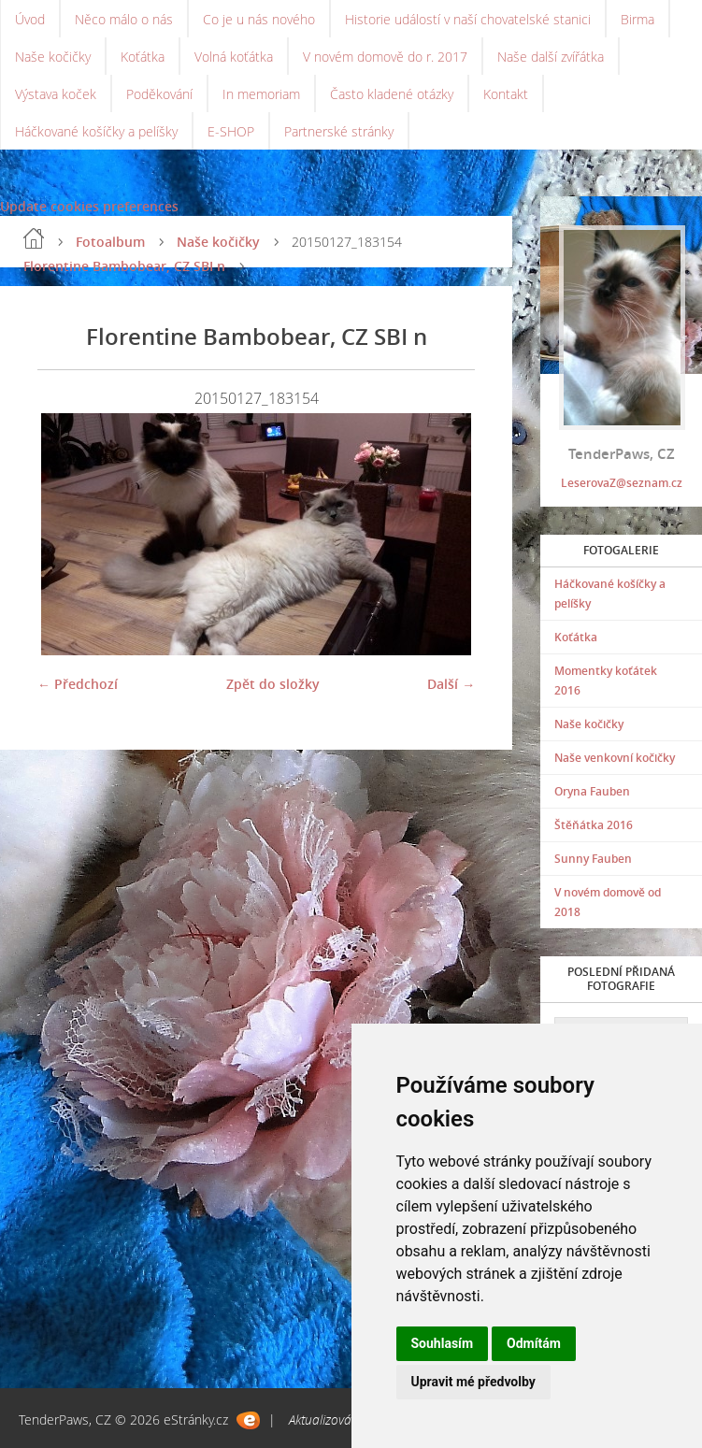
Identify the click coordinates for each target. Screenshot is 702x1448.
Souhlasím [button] (442, 1343)
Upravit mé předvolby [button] (473, 1381)
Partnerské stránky (339, 131)
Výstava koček (55, 94)
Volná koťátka (233, 56)
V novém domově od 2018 (607, 902)
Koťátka (143, 56)
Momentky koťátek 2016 (605, 680)
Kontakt (505, 94)
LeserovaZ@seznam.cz (621, 483)
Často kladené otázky (391, 94)
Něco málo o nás (124, 19)
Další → (451, 684)
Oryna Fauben (592, 791)
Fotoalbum (110, 242)
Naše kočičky (53, 56)
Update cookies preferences (89, 206)
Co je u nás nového (259, 19)
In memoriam (261, 94)
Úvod (30, 19)
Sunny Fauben (593, 859)
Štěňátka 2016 (593, 825)
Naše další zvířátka (550, 56)
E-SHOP (231, 131)
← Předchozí (77, 684)
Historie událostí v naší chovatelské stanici (468, 19)
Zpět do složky (273, 684)
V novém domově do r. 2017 (385, 56)
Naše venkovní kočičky (614, 758)
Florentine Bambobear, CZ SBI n (124, 266)
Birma (637, 19)
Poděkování (159, 94)
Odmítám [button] (534, 1343)
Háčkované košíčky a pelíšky (96, 131)
